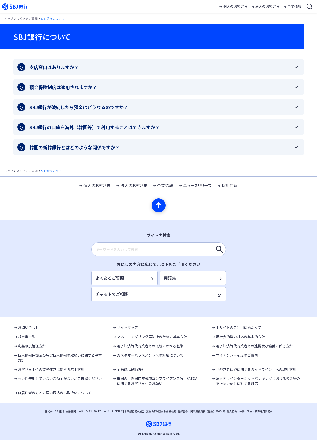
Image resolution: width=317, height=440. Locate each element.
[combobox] (158, 249)
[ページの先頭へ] (159, 205)
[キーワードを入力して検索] (220, 249)
